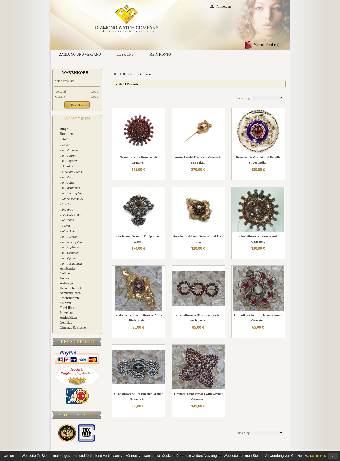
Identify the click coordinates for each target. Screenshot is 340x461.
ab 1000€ (68, 220)
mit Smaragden (72, 193)
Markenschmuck (72, 199)
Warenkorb (75, 72)
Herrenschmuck (71, 288)
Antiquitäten (68, 317)
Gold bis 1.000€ (72, 171)
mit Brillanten (71, 188)
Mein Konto (160, 54)
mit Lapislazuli (71, 247)
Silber (66, 144)
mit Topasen (70, 161)
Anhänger (66, 283)
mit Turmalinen (72, 263)
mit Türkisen (70, 236)
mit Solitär (69, 182)
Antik (65, 139)
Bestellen (77, 105)
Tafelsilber (67, 308)
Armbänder (68, 268)
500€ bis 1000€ (72, 215)
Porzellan (66, 313)
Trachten (67, 204)
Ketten (64, 278)
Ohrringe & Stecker (73, 327)
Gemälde (66, 322)
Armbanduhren (70, 293)
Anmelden (223, 6)
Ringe (64, 129)
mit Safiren (69, 155)
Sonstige (67, 166)
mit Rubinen (70, 150)
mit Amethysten (72, 242)
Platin (66, 226)
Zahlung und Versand (80, 54)
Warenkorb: (267, 45)
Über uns (125, 54)
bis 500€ (67, 209)
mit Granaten (70, 253)
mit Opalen (69, 258)
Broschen (66, 134)
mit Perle (68, 177)
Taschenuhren (69, 298)
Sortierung (243, 98)
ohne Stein (69, 231)
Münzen (65, 303)
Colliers (65, 273)
